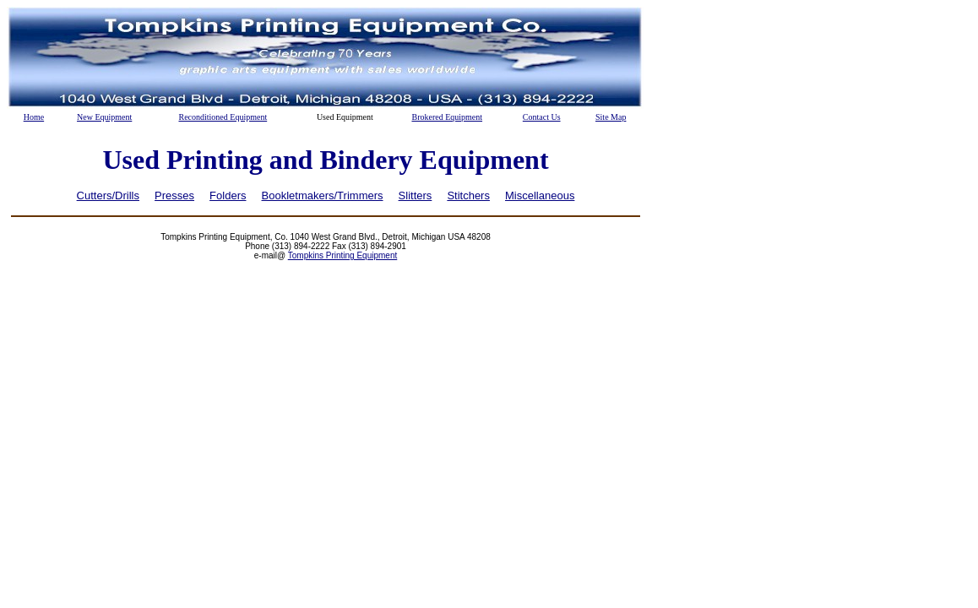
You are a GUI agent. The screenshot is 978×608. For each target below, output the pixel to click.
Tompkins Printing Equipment (343, 255)
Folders (227, 195)
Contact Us (542, 117)
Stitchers (468, 195)
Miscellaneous (539, 195)
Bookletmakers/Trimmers (322, 195)
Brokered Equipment (446, 117)
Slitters (415, 195)
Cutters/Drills (108, 195)
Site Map (610, 117)
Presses (174, 195)
